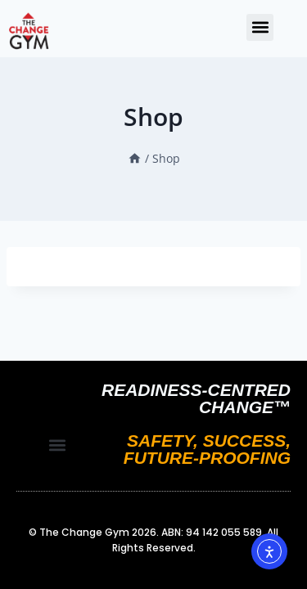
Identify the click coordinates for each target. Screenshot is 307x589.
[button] (259, 27)
